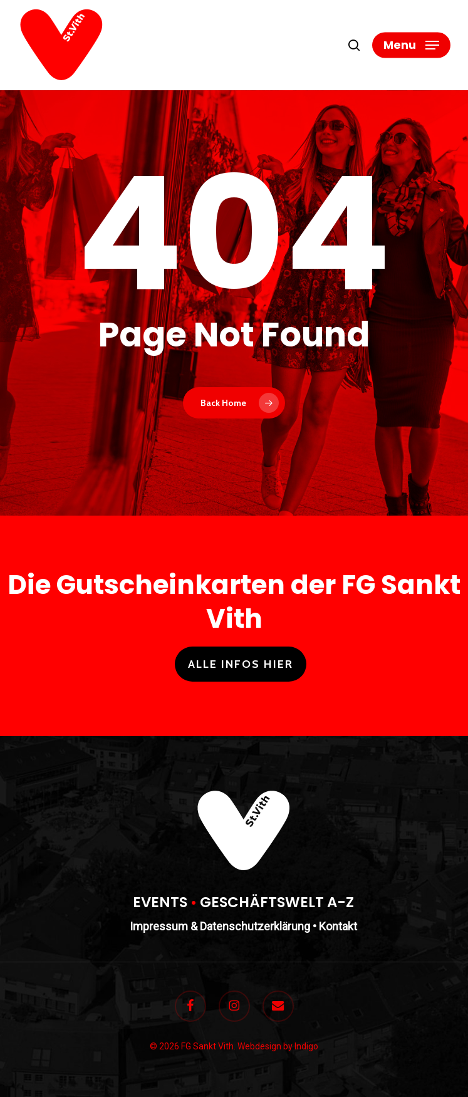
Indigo (306, 1046)
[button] (411, 45)
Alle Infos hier (240, 664)
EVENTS (160, 902)
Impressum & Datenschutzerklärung (220, 926)
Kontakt (338, 926)
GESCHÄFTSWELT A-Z (277, 902)
